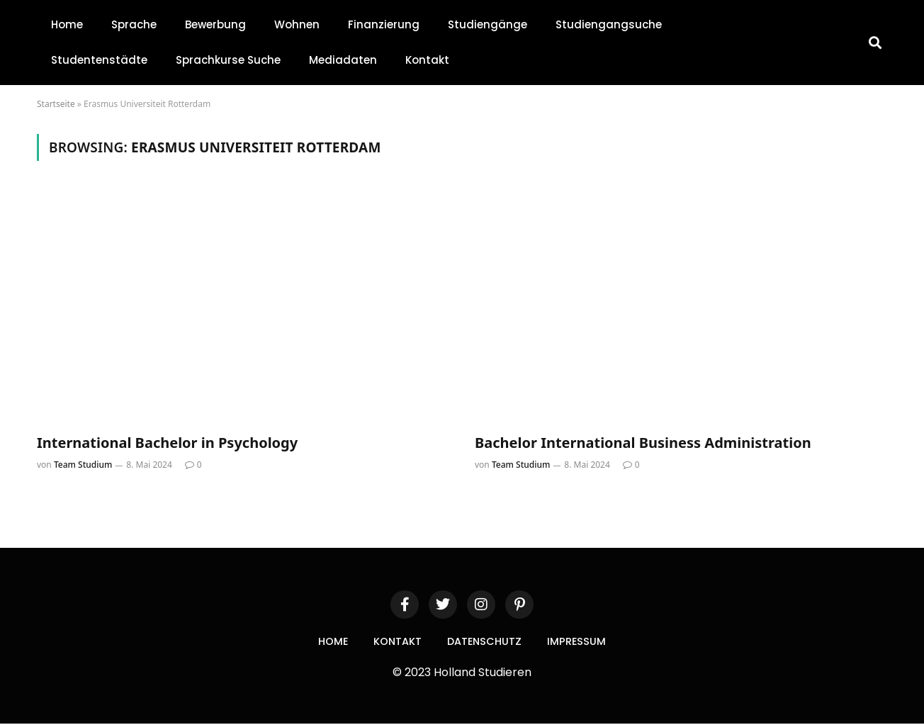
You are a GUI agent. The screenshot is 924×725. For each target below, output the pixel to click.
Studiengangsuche (609, 24)
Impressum (582, 641)
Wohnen (297, 24)
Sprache (134, 24)
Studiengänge (487, 24)
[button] (875, 43)
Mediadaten (343, 59)
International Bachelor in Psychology (167, 442)
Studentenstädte (99, 59)
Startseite (56, 104)
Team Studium (83, 465)
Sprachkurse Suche (228, 59)
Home (67, 24)
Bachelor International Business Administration (643, 442)
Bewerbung (215, 24)
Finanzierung (383, 24)
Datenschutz (486, 641)
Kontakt (427, 59)
